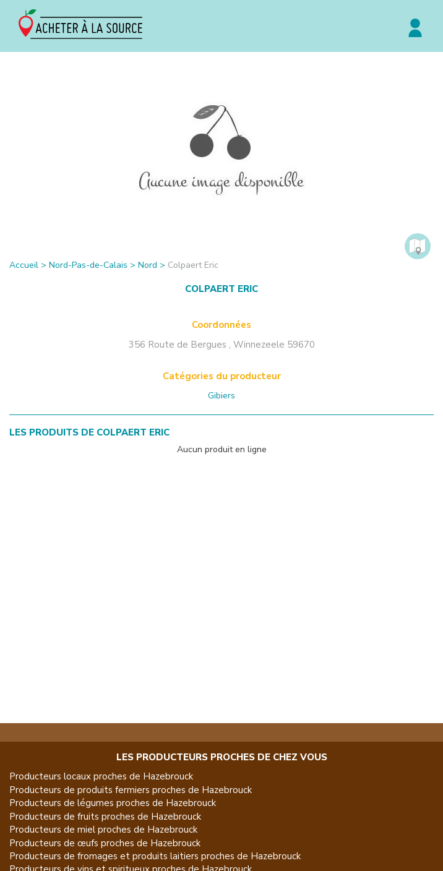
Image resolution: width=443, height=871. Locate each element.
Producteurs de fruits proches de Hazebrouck (105, 816)
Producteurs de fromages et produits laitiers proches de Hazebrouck (155, 856)
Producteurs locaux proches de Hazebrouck (101, 776)
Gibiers (221, 395)
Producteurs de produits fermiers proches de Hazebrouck (130, 790)
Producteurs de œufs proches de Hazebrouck (104, 843)
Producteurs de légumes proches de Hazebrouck (112, 803)
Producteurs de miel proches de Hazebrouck (103, 829)
